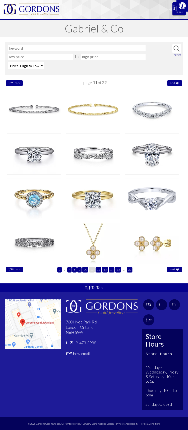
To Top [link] (93, 287)
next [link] (175, 83)
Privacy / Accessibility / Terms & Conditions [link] (138, 423)
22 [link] (129, 269)
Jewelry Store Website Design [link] (98, 423)
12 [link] (98, 269)
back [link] (14, 83)
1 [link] (59, 269)
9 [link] (79, 269)
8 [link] (74, 269)
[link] (182, 6)
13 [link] (105, 269)
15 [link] (118, 269)
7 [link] (69, 269)
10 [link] (85, 269)
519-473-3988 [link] (81, 342)
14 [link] (111, 269)
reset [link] (177, 55)
